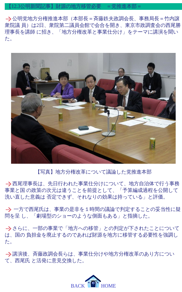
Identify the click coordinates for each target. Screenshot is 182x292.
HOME (100, 286)
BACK (78, 286)
